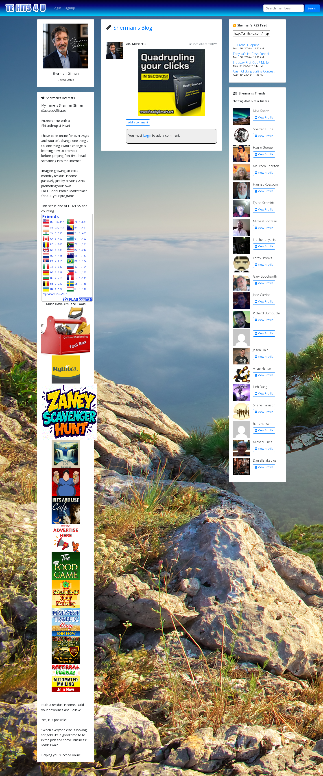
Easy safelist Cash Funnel (251, 54)
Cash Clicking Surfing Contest (254, 71)
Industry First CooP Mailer (251, 62)
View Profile (264, 117)
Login (147, 135)
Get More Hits (136, 44)
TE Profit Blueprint (246, 45)
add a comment (138, 122)
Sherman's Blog (132, 27)
